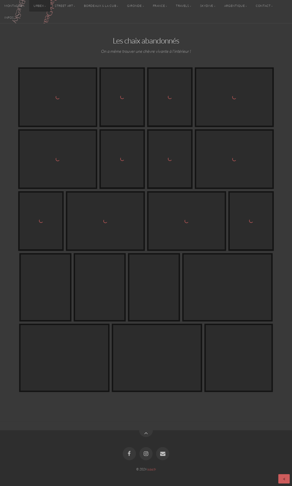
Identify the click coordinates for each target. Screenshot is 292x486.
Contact (263, 6)
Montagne (13, 6)
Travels (182, 6)
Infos (9, 17)
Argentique (234, 6)
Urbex (39, 6)
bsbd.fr (151, 469)
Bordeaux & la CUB (100, 6)
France (159, 6)
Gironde (134, 6)
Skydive (206, 6)
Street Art (64, 6)
